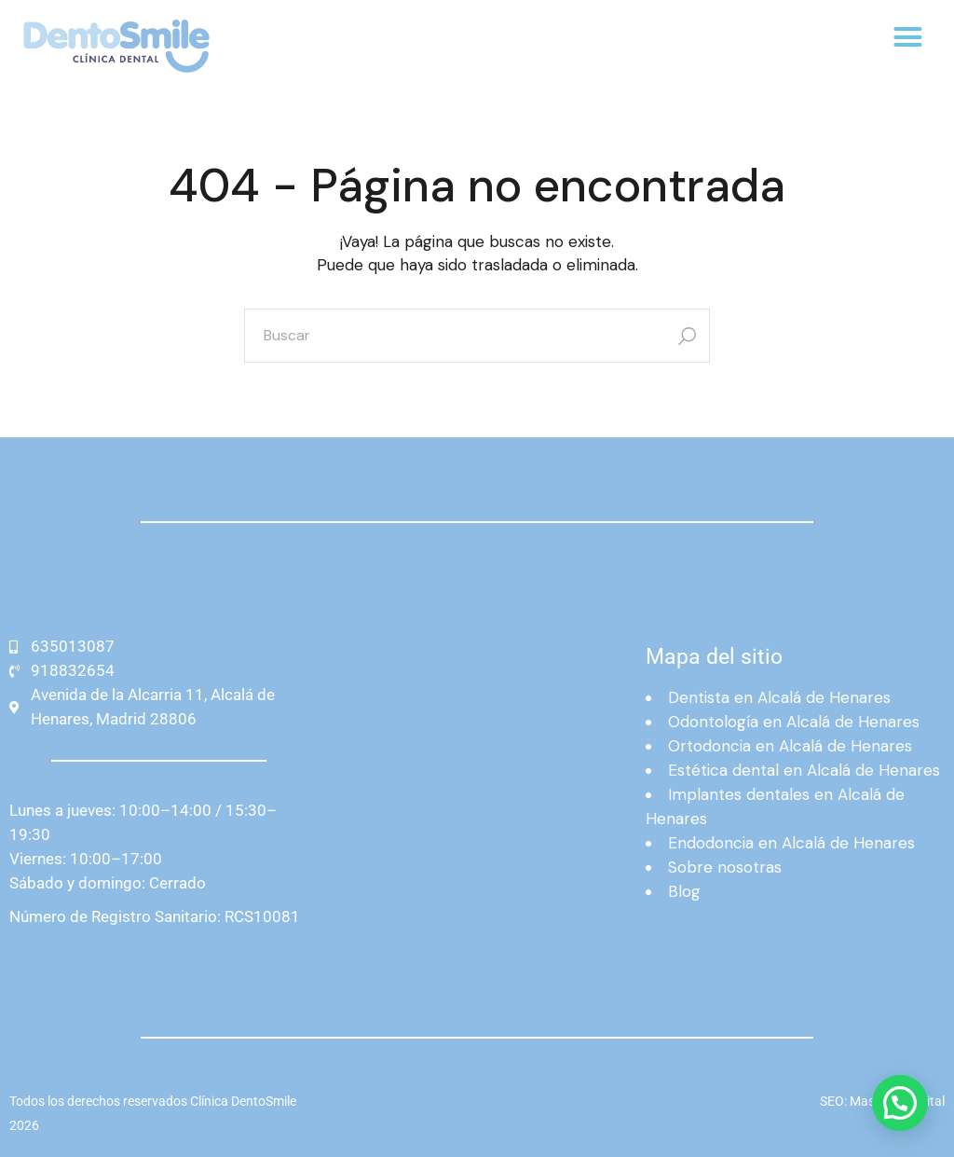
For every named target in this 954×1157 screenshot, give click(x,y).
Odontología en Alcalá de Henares (794, 721)
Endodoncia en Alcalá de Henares (791, 843)
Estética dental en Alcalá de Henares (804, 770)
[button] (907, 37)
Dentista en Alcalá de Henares (779, 697)
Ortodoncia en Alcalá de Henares (790, 746)
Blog (684, 891)
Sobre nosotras (725, 867)
